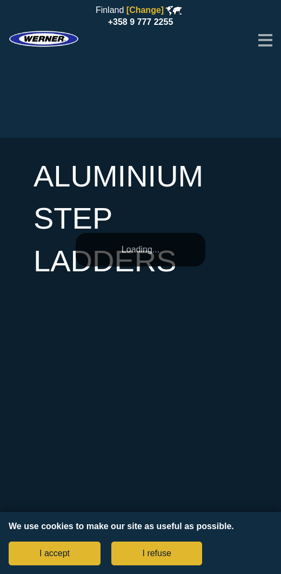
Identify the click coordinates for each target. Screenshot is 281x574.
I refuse (156, 553)
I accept (54, 553)
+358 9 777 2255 (140, 21)
